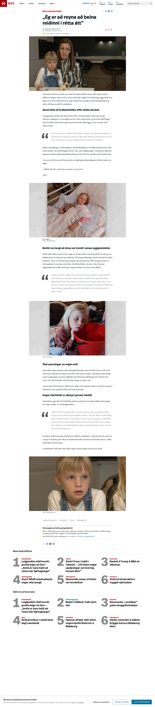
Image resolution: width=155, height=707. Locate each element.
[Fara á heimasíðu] (9, 3)
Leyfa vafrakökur (142, 702)
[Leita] (151, 3)
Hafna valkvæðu (121, 702)
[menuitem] (25, 3)
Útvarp (31, 3)
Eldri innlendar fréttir (52, 11)
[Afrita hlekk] (103, 11)
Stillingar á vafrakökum (100, 702)
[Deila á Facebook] (106, 11)
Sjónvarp (41, 3)
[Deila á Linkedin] (111, 11)
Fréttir (21, 3)
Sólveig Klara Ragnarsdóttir (51, 29)
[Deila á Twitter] (109, 11)
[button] (78, 64)
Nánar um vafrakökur (77, 703)
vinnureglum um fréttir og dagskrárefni (81, 536)
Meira (52, 3)
